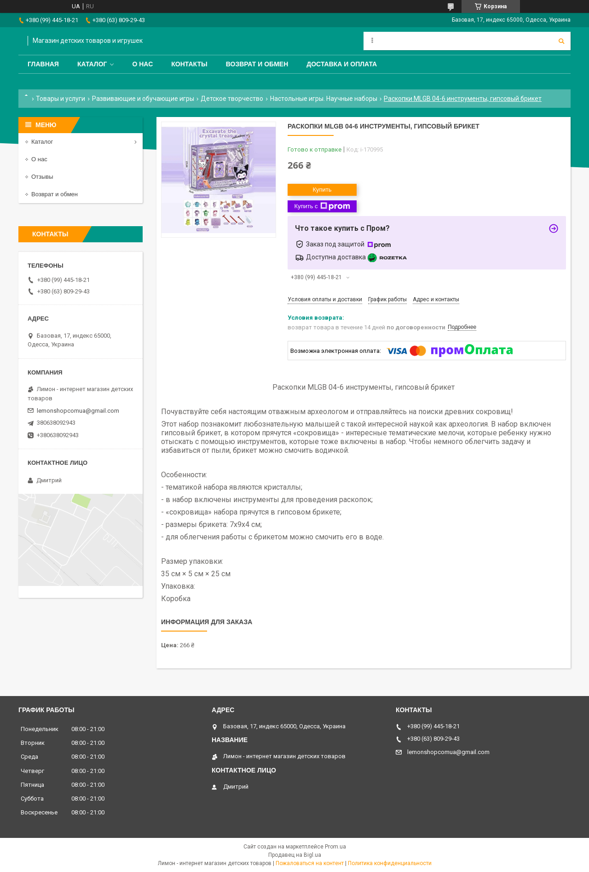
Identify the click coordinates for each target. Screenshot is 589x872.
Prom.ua (335, 846)
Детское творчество (232, 98)
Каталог (92, 64)
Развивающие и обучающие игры (143, 98)
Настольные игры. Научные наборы (323, 98)
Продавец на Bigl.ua (294, 855)
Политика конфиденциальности (390, 863)
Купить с (322, 206)
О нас (142, 64)
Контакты (189, 64)
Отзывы (42, 176)
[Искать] (561, 41)
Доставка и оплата (341, 64)
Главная (43, 64)
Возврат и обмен (257, 64)
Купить (321, 189)
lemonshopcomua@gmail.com (78, 410)
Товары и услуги (60, 98)
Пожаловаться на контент (310, 863)
